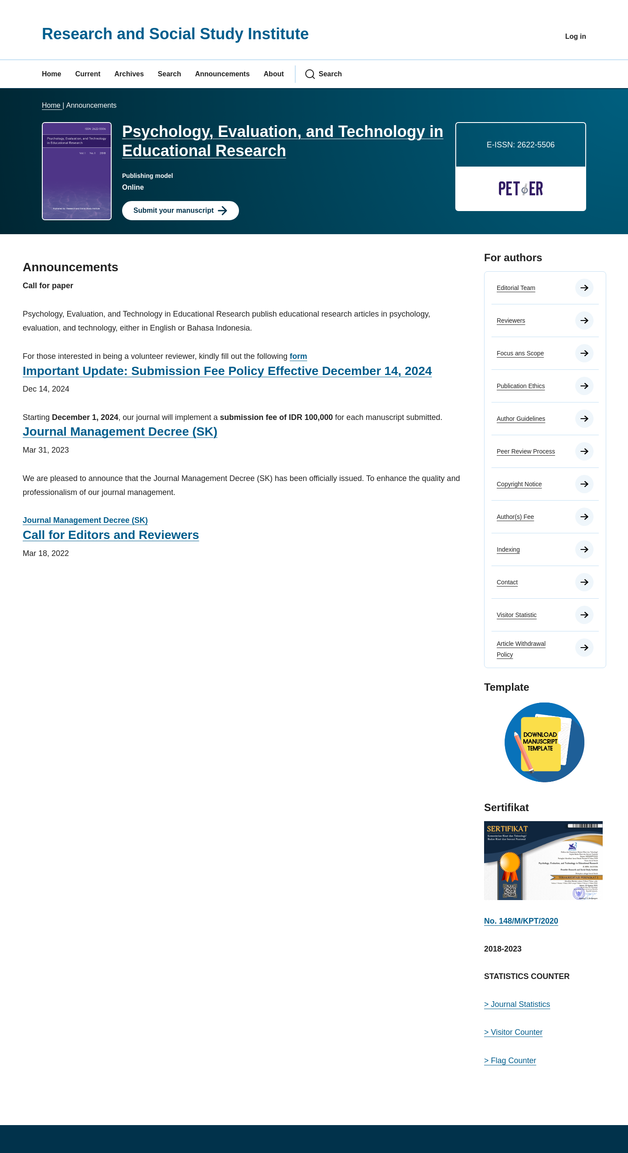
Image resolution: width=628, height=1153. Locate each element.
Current (87, 74)
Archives (129, 74)
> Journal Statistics (517, 1004)
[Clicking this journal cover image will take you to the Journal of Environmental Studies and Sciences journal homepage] (77, 170)
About (274, 74)
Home (51, 74)
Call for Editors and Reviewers (111, 535)
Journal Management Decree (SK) (120, 431)
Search (169, 74)
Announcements (222, 74)
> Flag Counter (510, 1060)
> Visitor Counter (513, 1032)
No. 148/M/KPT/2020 (521, 921)
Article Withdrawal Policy (521, 649)
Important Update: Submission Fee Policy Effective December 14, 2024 (227, 371)
